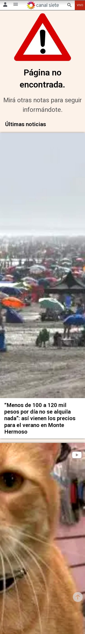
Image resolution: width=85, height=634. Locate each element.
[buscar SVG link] (69, 5)
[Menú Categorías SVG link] (15, 5)
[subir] (77, 597)
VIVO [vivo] (80, 5)
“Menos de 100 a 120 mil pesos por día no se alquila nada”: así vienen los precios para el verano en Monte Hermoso (39, 414)
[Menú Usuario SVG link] (5, 5)
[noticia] (42, 264)
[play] (77, 450)
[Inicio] (42, 5)
